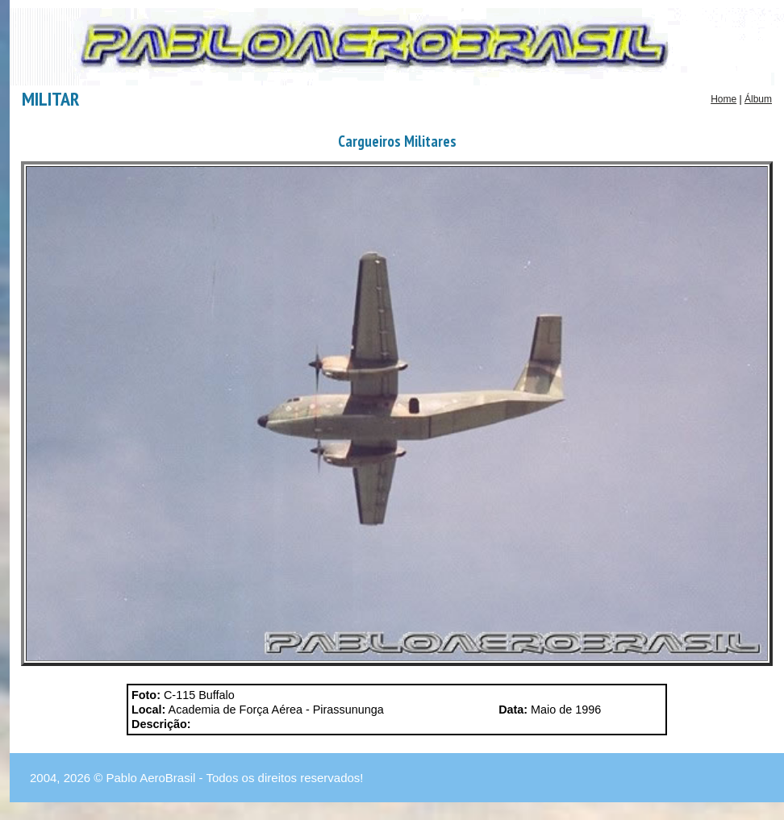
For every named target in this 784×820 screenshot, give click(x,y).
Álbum (758, 99)
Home (723, 99)
